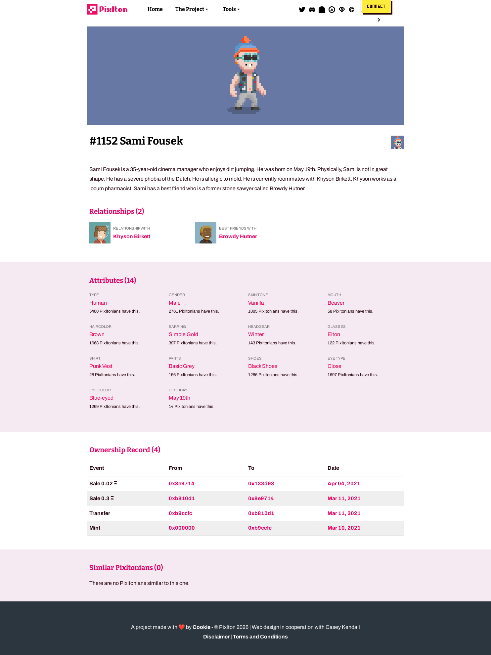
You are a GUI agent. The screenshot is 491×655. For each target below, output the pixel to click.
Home (155, 9)
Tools (229, 9)
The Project (189, 9)
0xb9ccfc (180, 513)
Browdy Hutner (238, 236)
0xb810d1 (182, 498)
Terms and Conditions (260, 636)
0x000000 (182, 528)
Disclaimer (216, 636)
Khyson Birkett (131, 236)
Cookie (201, 627)
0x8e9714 (182, 483)
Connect (376, 6)
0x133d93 (261, 483)
